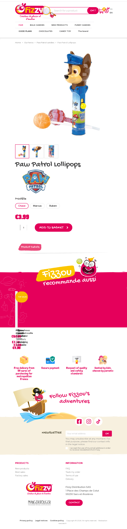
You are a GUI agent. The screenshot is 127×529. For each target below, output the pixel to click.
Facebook (79, 421)
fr (111, 9)
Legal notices (41, 521)
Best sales (20, 472)
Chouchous (23, 330)
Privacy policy (26, 521)
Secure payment (50, 368)
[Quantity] (23, 227)
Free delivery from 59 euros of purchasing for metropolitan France (24, 373)
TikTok (98, 421)
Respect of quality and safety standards (76, 370)
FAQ (68, 468)
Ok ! (93, 10)
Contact (74, 502)
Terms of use (72, 475)
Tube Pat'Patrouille (25, 331)
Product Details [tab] (30, 247)
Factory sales (21, 475)
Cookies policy (57, 521)
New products (22, 468)
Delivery (70, 479)
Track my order (73, 472)
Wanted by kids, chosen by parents (103, 369)
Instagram (89, 421)
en (111, 12)
